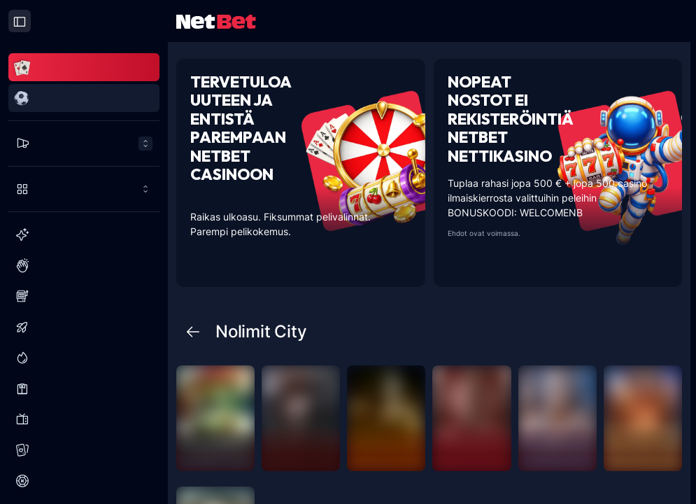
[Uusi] (83, 234)
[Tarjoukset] (83, 144)
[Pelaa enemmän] (83, 189)
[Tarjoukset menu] (83, 144)
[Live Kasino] (83, 388)
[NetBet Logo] (216, 21)
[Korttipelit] (83, 450)
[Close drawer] (19, 21)
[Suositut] (83, 265)
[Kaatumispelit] (83, 327)
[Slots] (83, 296)
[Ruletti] (83, 481)
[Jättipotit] (83, 358)
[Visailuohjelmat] (83, 419)
